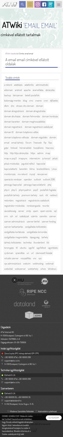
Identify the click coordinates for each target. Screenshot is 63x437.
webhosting (38, 263)
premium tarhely (29, 195)
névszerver (42, 174)
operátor (28, 179)
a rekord (8, 84)
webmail (50, 263)
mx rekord (22, 174)
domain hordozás (50, 116)
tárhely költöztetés (12, 242)
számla (34, 216)
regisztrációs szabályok (38, 200)
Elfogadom (54, 417)
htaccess (50, 147)
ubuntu (23, 247)
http (6, 153)
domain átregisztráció (14, 111)
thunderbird (39, 242)
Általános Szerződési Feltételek (22, 411)
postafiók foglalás (48, 189)
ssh (11, 216)
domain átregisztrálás (36, 111)
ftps (50, 142)
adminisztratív (42, 84)
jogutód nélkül (28, 163)
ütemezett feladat (44, 253)
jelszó (55, 158)
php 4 (6, 189)
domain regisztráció (13, 126)
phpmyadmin (25, 189)
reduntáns (9, 200)
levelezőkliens (43, 168)
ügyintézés (53, 247)
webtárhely (33, 268)
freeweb (38, 142)
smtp (28, 211)
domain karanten (12, 121)
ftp (45, 142)
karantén (23, 168)
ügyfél (31, 247)
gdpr (6, 147)
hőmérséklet (25, 147)
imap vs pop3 (10, 158)
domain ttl (9, 132)
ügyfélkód (41, 247)
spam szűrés (46, 211)
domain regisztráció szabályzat (39, 126)
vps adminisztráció (12, 263)
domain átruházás (12, 116)
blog (25, 100)
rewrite (45, 205)
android (18, 90)
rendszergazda (33, 205)
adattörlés (29, 84)
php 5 (14, 189)
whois (43, 268)
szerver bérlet (33, 221)
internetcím (35, 158)
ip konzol (46, 158)
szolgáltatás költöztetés (35, 226)
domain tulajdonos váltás (27, 132)
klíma (32, 168)
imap (48, 153)
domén (52, 137)
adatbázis (18, 84)
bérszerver (18, 95)
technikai (27, 242)
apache (27, 90)
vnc (34, 258)
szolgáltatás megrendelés (16, 237)
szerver (52, 216)
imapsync (23, 158)
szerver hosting (49, 221)
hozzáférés (38, 147)
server (21, 211)
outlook (37, 179)
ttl (17, 247)
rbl (46, 195)
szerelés (43, 216)
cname (38, 100)
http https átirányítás (19, 153)
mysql (32, 174)
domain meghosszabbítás (33, 121)
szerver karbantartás (13, 226)
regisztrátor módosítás (14, 205)
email (6, 142)
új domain (8, 253)
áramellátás (38, 90)
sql (55, 211)
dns (12, 105)
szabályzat (24, 216)
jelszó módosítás (11, 163)
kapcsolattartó (10, 168)
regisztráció (21, 200)
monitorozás (10, 174)
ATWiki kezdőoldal (12, 53)
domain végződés (39, 137)
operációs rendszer (13, 179)
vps (40, 258)
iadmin (40, 153)
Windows (52, 268)
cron (46, 100)
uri (28, 253)
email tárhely (17, 142)
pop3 (35, 189)
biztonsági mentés (12, 100)
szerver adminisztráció (14, 221)
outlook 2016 (49, 179)
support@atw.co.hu (12, 360)
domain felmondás (31, 116)
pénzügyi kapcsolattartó (35, 184)
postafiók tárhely (12, 195)
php (49, 184)
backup (7, 95)
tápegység (35, 237)
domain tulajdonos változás (16, 137)
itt (19, 434)
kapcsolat (41, 163)
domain (39, 105)
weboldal (8, 268)
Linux (54, 168)
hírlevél (14, 147)
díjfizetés (54, 100)
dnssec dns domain (25, 105)
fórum (29, 142)
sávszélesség (10, 211)
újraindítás (20, 253)
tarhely (45, 237)
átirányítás (50, 90)
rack (41, 195)
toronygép (9, 247)
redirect (53, 195)
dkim (6, 105)
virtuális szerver (11, 258)
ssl (16, 216)
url (32, 253)
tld (48, 242)
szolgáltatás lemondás (37, 232)
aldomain (8, 90)
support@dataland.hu (13, 400)
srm (6, 216)
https (33, 153)
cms (31, 100)
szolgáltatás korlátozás (14, 232)
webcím (27, 263)
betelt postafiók (32, 95)
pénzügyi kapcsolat (13, 184)
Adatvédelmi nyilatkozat (47, 411)
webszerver (20, 268)
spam (35, 211)
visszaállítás (26, 258)
